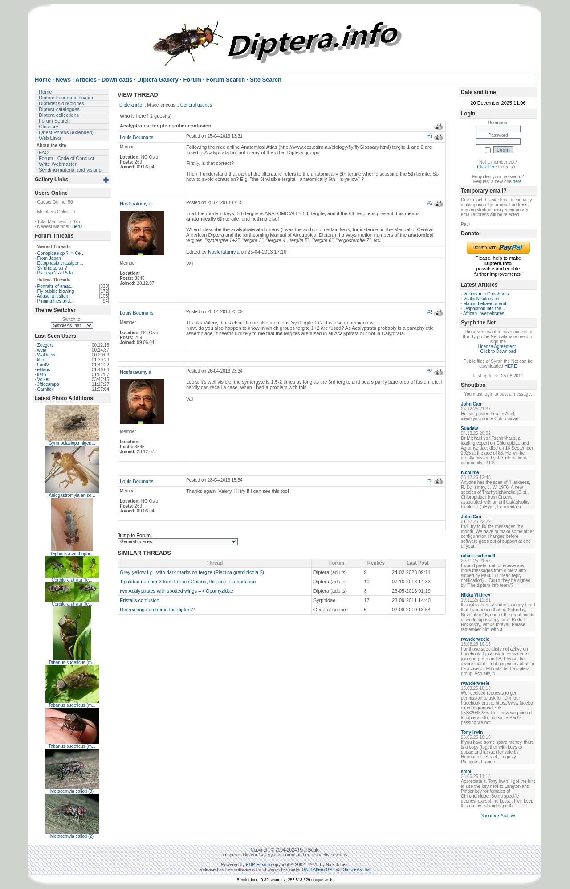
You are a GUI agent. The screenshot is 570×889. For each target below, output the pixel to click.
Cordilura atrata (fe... (72, 580)
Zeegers (45, 345)
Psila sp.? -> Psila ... (57, 272)
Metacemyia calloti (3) (72, 791)
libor (41, 359)
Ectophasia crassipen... (60, 263)
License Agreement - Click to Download (498, 349)
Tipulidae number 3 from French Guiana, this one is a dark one (188, 581)
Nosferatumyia (135, 203)
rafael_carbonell (478, 555)
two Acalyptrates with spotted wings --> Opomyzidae (176, 591)
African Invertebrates (483, 313)
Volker (43, 379)
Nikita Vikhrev (475, 595)
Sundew (469, 428)
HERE (511, 366)
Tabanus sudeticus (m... (72, 662)
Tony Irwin (472, 732)
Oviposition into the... (484, 308)
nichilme (470, 472)
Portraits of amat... (55, 286)
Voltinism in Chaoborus (486, 293)
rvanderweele (475, 639)
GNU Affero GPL (318, 869)
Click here (487, 166)
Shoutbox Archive (498, 815)
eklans (43, 369)
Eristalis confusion (139, 600)
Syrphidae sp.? (52, 268)
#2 (430, 203)
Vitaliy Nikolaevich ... (484, 298)
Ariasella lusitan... (54, 296)
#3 (430, 312)
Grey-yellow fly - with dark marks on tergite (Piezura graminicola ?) (192, 572)
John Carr (471, 403)
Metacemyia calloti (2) (72, 836)
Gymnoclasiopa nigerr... (72, 443)
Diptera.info (130, 104)
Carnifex (45, 389)
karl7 (42, 374)
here (517, 181)
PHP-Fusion (258, 864)
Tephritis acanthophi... (72, 553)
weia (42, 350)
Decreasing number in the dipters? (157, 609)
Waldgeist (47, 354)
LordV (43, 364)
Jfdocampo (48, 384)
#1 (430, 136)
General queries (196, 104)
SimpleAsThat (356, 869)
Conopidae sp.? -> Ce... (61, 253)
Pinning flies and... (55, 301)
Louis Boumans (137, 137)
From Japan (49, 258)
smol (466, 771)
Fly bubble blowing (55, 291)
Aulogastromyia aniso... (72, 495)
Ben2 (77, 226)
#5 (430, 480)
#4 (430, 371)
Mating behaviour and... (487, 303)
